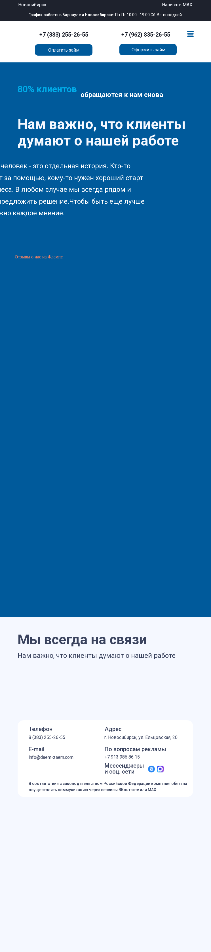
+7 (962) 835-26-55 (145, 34)
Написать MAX (177, 4)
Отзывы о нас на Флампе (39, 256)
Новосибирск (32, 4)
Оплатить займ (63, 50)
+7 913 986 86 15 (122, 757)
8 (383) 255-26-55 (47, 737)
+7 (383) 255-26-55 (63, 34)
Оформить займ (148, 49)
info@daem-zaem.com (51, 757)
